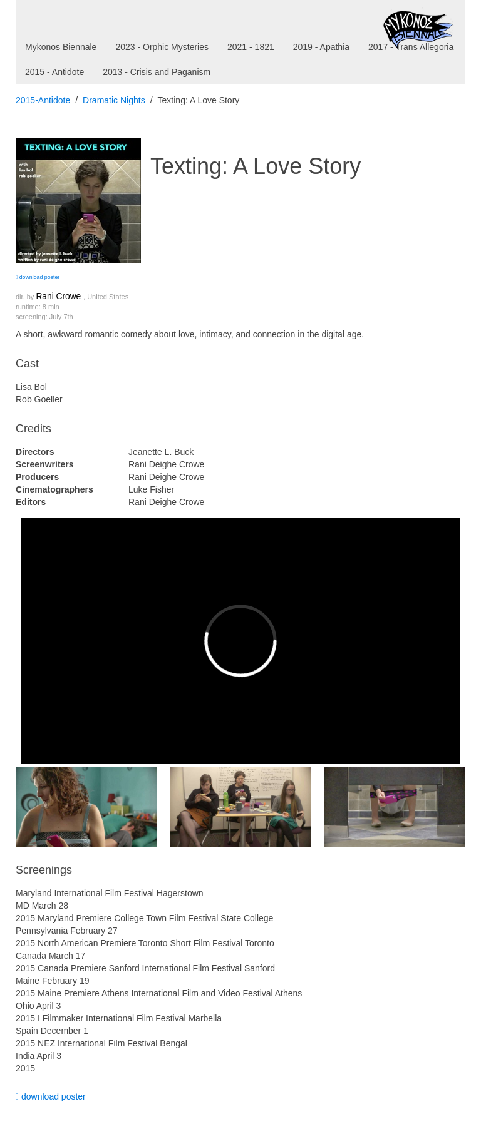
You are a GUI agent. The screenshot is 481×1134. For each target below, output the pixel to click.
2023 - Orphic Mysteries (162, 47)
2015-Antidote (43, 100)
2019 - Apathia (321, 47)
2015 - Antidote (54, 72)
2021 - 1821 (250, 47)
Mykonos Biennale (60, 47)
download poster (37, 277)
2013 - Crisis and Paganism (156, 72)
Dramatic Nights (114, 100)
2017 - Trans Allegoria (410, 47)
